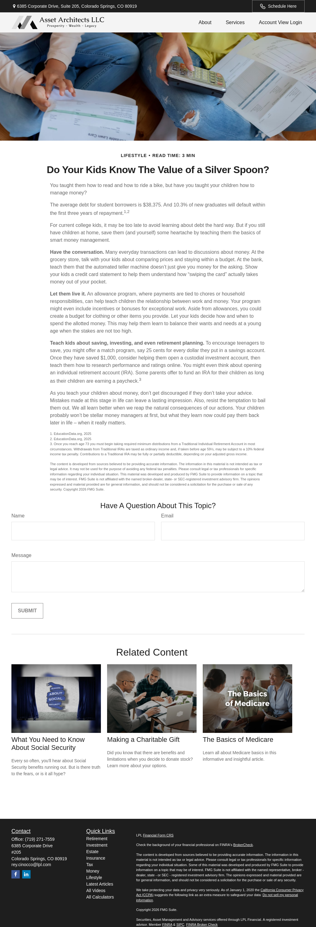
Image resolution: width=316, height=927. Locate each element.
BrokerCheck (243, 845)
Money (92, 871)
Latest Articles (99, 884)
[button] (205, 22)
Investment (96, 845)
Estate (92, 851)
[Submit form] (27, 611)
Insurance (95, 858)
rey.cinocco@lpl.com (31, 864)
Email (167, 515)
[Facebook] (15, 874)
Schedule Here (278, 6)
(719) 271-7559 (40, 839)
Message (21, 555)
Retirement (96, 838)
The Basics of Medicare (238, 739)
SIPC (180, 924)
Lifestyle (94, 877)
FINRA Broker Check (202, 924)
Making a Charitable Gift (143, 739)
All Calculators (100, 897)
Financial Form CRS (158, 835)
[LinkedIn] (26, 874)
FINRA (167, 924)
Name (18, 515)
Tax (89, 864)
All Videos (96, 890)
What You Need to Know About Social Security (48, 743)
